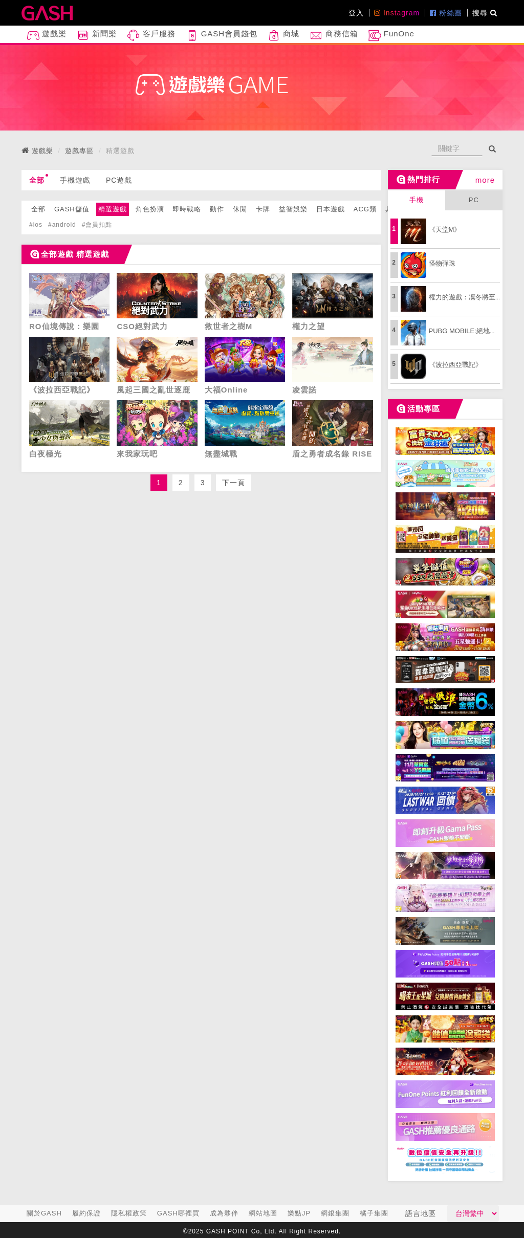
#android (62, 224)
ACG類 (365, 209)
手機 (416, 200)
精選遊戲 (112, 209)
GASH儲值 (72, 209)
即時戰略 (186, 209)
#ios (35, 224)
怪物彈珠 (442, 263)
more (485, 180)
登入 (356, 13)
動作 (217, 209)
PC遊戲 (119, 180)
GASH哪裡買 (178, 1213)
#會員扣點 (97, 224)
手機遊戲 (75, 180)
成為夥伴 (224, 1213)
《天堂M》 (445, 229)
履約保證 (86, 1213)
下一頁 (233, 483)
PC (474, 200)
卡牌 (263, 209)
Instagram (397, 13)
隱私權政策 (129, 1213)
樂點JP (299, 1213)
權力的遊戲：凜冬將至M (465, 297)
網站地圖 (263, 1213)
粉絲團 (446, 13)
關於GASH (44, 1213)
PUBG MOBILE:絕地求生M (469, 331)
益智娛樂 (293, 209)
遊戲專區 (79, 151)
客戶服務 (151, 35)
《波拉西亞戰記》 (455, 364)
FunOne (391, 35)
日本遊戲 (330, 209)
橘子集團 (374, 1213)
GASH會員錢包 (222, 35)
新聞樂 (97, 35)
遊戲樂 (47, 35)
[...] (457, 148)
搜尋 (484, 13)
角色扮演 (150, 209)
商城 (283, 35)
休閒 (240, 209)
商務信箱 (334, 35)
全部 (38, 179)
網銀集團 (335, 1213)
